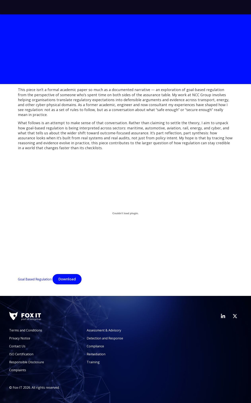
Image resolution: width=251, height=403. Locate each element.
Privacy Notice (19, 338)
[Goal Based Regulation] (125, 213)
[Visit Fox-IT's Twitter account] (235, 316)
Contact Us (17, 346)
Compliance (95, 346)
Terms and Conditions (25, 330)
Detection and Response (105, 338)
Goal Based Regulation (35, 279)
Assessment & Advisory (104, 330)
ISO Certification (21, 354)
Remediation (96, 354)
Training (93, 362)
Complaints (17, 370)
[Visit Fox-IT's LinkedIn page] (223, 316)
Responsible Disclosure (26, 362)
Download (67, 279)
